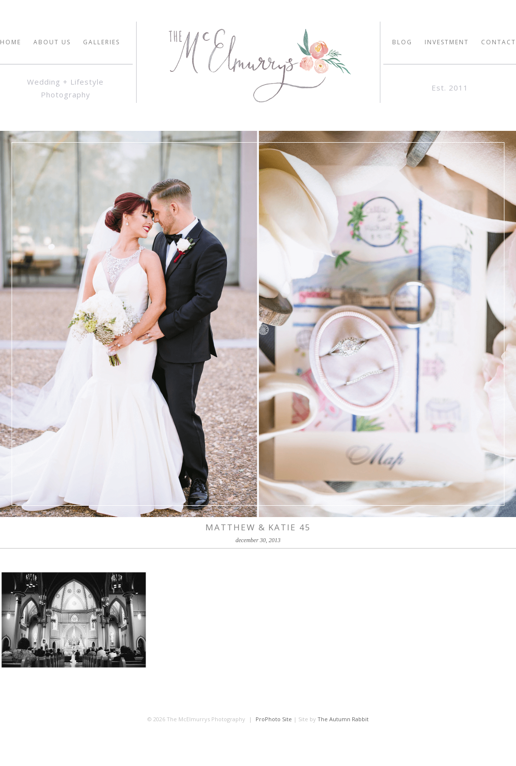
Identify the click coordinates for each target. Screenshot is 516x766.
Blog (402, 42)
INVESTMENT (447, 42)
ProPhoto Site (274, 719)
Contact (498, 42)
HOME (10, 42)
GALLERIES (101, 42)
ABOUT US (52, 42)
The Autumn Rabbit (343, 719)
